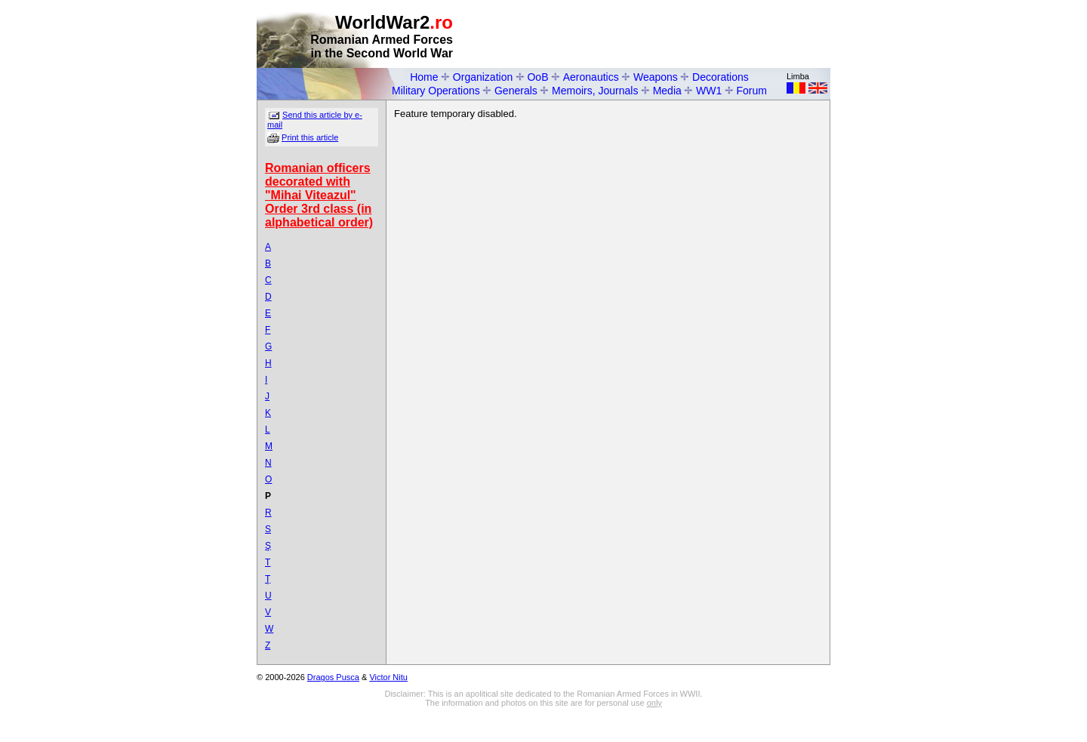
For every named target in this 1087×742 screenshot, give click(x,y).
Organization (483, 77)
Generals (515, 91)
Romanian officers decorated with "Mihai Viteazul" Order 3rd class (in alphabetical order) (319, 195)
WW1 (709, 91)
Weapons (655, 77)
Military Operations (436, 91)
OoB (537, 77)
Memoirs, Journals (595, 91)
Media (667, 91)
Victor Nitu (388, 677)
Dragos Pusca (333, 677)
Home (424, 77)
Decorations (720, 77)
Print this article (310, 137)
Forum (752, 91)
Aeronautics (591, 77)
